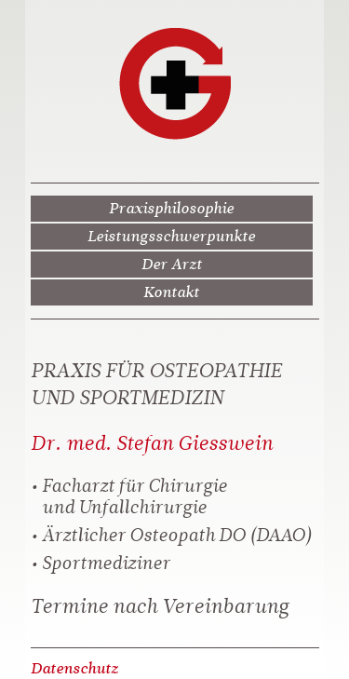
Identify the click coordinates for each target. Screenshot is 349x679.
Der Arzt (171, 264)
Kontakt (171, 292)
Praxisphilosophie (171, 208)
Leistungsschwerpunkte (171, 236)
